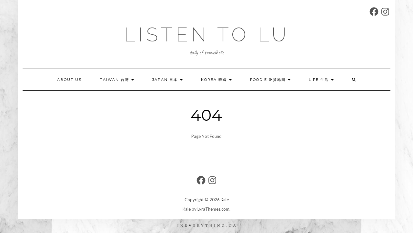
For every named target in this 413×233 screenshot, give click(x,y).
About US (69, 79)
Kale (225, 199)
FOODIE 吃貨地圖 (270, 79)
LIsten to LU (206, 34)
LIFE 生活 (321, 79)
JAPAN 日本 (167, 79)
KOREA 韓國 (216, 79)
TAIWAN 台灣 (117, 79)
